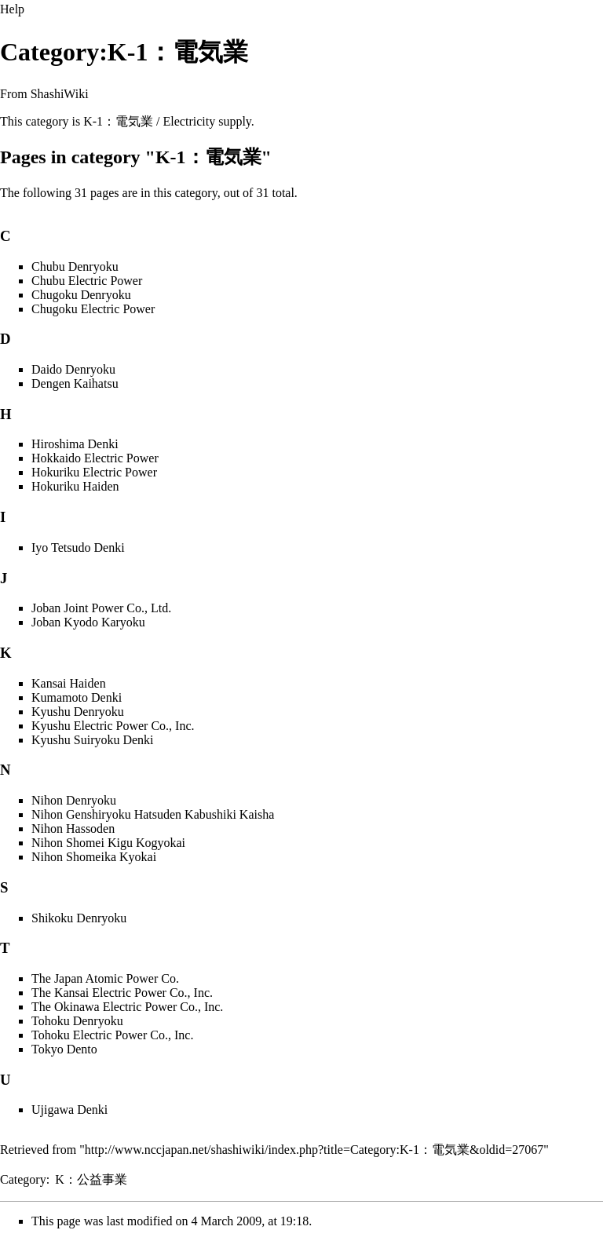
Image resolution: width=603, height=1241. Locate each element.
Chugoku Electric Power (93, 309)
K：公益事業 (91, 1179)
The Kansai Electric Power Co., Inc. (122, 992)
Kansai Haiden (68, 683)
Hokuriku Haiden (75, 486)
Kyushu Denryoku (77, 711)
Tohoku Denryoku (77, 1020)
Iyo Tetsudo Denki (78, 547)
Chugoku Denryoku (81, 294)
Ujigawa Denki (69, 1109)
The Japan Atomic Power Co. (105, 978)
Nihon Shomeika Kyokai (93, 856)
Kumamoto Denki (76, 697)
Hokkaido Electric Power (95, 458)
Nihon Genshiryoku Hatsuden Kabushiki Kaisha (152, 814)
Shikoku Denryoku (78, 918)
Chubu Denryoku (75, 266)
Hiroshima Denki (75, 444)
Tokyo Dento (64, 1049)
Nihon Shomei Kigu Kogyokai (108, 842)
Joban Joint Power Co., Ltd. (101, 608)
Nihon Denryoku (73, 800)
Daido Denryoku (73, 369)
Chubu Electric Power (86, 280)
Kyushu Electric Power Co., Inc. (113, 725)
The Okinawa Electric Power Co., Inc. (127, 1006)
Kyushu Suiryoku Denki (92, 739)
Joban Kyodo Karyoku (88, 622)
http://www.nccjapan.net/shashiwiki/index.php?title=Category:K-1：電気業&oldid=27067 (314, 1149)
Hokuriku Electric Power (94, 472)
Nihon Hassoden (73, 828)
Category (23, 1179)
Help (12, 9)
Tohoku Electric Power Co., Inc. (112, 1035)
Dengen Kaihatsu (75, 383)
